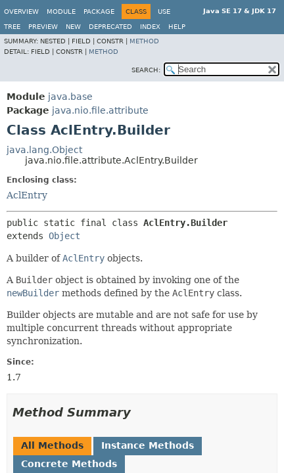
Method (144, 41)
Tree (12, 26)
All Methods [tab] (52, 445)
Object (64, 236)
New (73, 26)
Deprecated (110, 26)
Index (150, 26)
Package (98, 11)
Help (176, 26)
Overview (21, 11)
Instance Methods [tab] (147, 445)
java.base (70, 96)
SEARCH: (145, 70)
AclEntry (27, 195)
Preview (43, 26)
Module (61, 11)
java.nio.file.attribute (100, 110)
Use (164, 11)
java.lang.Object (44, 150)
